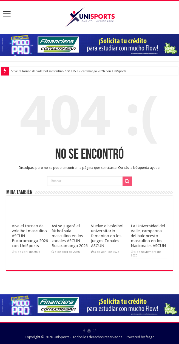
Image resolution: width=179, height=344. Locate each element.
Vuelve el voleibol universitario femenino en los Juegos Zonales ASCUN (107, 235)
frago (150, 337)
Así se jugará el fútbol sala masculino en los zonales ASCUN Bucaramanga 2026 (70, 235)
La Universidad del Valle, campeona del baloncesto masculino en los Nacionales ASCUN (148, 235)
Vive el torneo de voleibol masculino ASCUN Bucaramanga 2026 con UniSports (68, 71)
